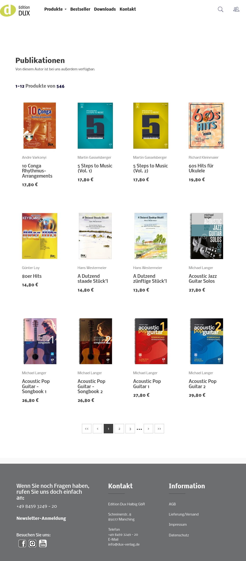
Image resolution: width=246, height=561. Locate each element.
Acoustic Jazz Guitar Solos (203, 279)
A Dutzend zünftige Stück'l (150, 279)
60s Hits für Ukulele (201, 169)
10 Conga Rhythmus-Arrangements (37, 171)
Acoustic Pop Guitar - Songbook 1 (36, 386)
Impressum (178, 525)
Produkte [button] (54, 9)
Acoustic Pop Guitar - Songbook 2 (91, 386)
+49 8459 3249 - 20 (37, 506)
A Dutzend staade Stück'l (93, 279)
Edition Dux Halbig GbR (126, 504)
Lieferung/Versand (184, 514)
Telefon (114, 530)
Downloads (105, 9)
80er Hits (32, 276)
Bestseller (80, 9)
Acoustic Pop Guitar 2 (202, 384)
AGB (172, 504)
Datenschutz (179, 535)
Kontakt (128, 9)
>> (159, 429)
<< (87, 429)
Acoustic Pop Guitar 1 (147, 384)
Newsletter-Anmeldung (41, 518)
